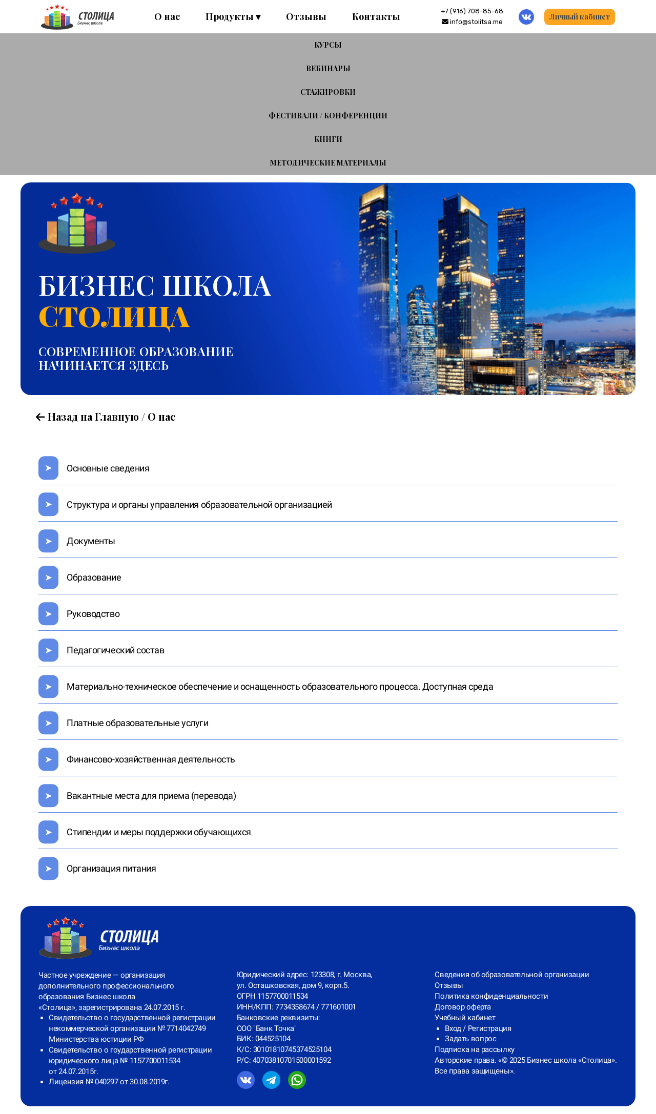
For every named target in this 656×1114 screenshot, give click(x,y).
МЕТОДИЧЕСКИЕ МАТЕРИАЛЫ (328, 163)
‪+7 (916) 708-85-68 (472, 11)
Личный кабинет (579, 17)
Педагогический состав (116, 650)
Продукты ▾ (233, 16)
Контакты (376, 16)
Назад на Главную (87, 416)
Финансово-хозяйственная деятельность (151, 759)
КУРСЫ (328, 45)
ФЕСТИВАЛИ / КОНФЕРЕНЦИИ (328, 115)
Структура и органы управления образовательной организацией (199, 504)
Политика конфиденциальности (491, 996)
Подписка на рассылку (475, 1049)
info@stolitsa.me (472, 22)
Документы (91, 540)
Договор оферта (463, 1007)
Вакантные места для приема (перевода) (151, 795)
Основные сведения (108, 468)
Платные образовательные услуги (138, 722)
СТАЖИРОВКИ (328, 92)
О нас (167, 16)
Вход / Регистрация (478, 1028)
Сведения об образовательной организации (512, 974)
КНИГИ (328, 139)
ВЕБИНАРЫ (328, 68)
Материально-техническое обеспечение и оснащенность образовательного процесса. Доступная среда (280, 686)
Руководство (93, 613)
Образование (94, 577)
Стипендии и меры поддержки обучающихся (159, 832)
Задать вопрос (470, 1038)
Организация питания (111, 868)
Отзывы (306, 16)
